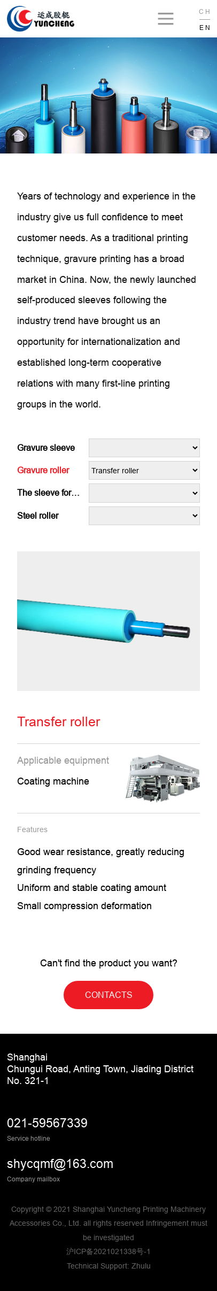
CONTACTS (109, 995)
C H (204, 11)
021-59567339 (47, 1123)
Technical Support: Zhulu (109, 1266)
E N (204, 28)
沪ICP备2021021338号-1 (108, 1251)
